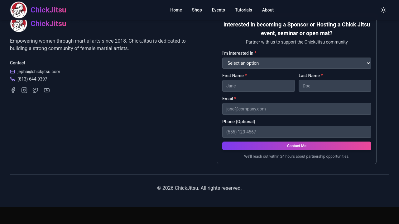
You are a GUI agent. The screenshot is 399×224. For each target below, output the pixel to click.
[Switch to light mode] (383, 10)
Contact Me (296, 146)
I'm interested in (239, 53)
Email (229, 98)
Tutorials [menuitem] (243, 9)
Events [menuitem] (218, 9)
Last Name (311, 75)
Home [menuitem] (176, 9)
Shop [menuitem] (197, 9)
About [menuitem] (268, 9)
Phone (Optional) (238, 121)
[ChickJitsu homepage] (38, 10)
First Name (234, 75)
